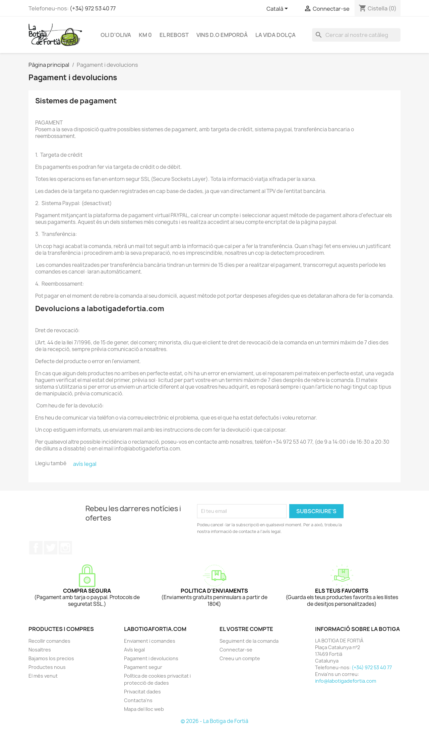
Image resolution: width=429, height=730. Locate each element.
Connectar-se (236, 649)
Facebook (36, 547)
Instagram (65, 547)
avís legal (85, 464)
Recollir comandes (49, 641)
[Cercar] (356, 35)
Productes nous (47, 667)
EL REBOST (174, 35)
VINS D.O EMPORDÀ (222, 35)
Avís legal (134, 649)
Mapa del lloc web (144, 709)
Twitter (50, 547)
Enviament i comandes (149, 641)
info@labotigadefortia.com (345, 681)
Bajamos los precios (51, 658)
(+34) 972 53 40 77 (93, 8)
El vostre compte (246, 629)
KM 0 (145, 35)
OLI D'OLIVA (116, 35)
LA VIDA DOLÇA (275, 35)
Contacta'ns (138, 700)
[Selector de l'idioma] (278, 9)
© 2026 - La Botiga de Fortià (214, 721)
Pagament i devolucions (151, 658)
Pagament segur (143, 667)
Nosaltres (39, 649)
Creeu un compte (240, 658)
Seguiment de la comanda (249, 641)
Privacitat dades (142, 691)
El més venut (43, 676)
